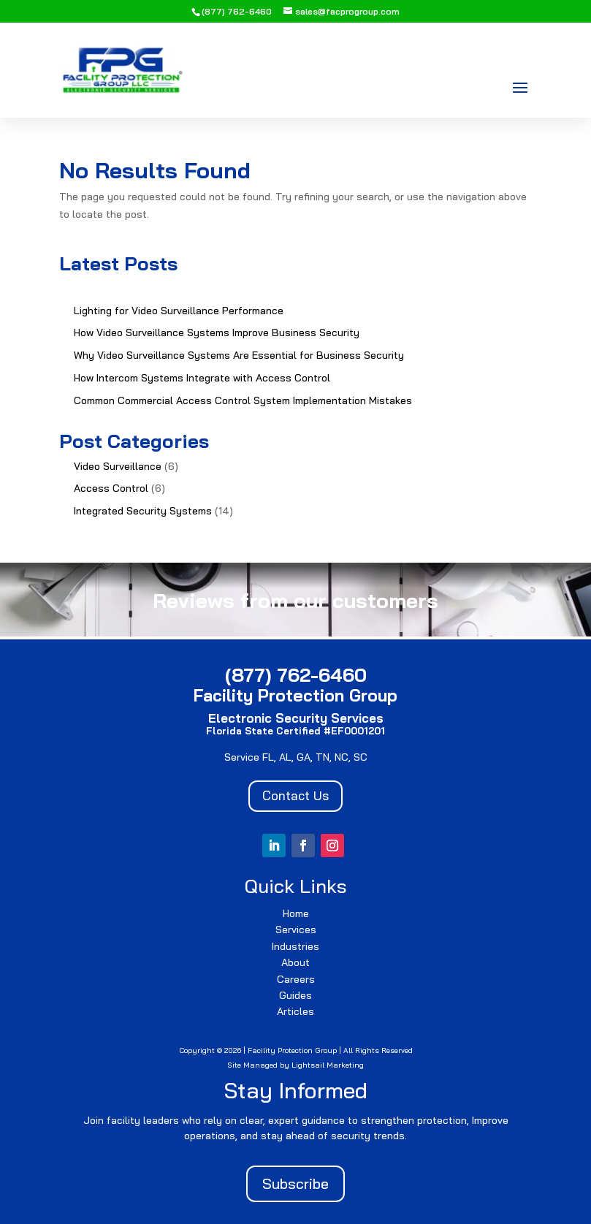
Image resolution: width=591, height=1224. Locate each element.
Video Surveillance (117, 466)
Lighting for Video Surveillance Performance (178, 310)
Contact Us (295, 795)
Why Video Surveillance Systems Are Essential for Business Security (239, 355)
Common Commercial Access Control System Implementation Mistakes (243, 400)
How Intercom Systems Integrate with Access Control (202, 377)
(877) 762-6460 (237, 11)
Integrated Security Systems (143, 510)
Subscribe (295, 1183)
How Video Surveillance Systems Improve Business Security (216, 332)
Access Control (111, 488)
